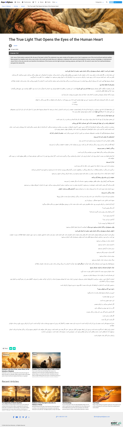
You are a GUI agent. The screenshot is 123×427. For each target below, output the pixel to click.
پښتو (119, 2)
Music (40, 2)
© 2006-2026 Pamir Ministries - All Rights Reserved (13, 425)
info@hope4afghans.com (102, 416)
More (53, 2)
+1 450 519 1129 (61, 416)
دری (115, 2)
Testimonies (26, 2)
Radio (48, 2)
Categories (99, 2)
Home (17, 2)
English (111, 2)
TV (34, 2)
